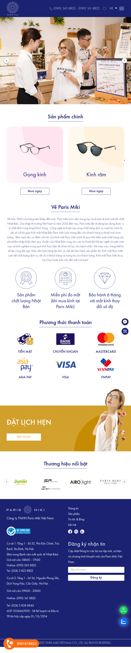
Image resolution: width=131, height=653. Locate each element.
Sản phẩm (74, 514)
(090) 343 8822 (26, 565)
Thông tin (73, 508)
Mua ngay (35, 191)
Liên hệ (72, 524)
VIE (113, 8)
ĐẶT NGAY (24, 437)
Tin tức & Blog (76, 519)
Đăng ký (96, 577)
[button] (65, 100)
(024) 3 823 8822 (22, 570)
